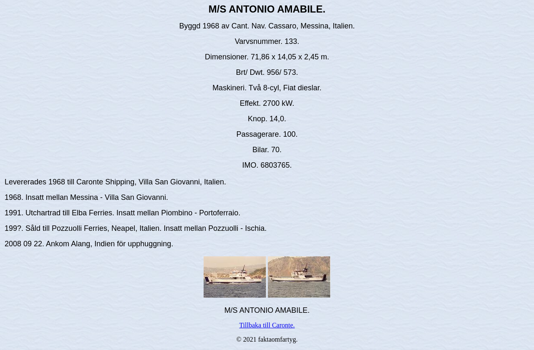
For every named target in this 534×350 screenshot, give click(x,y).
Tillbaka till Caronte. (267, 325)
